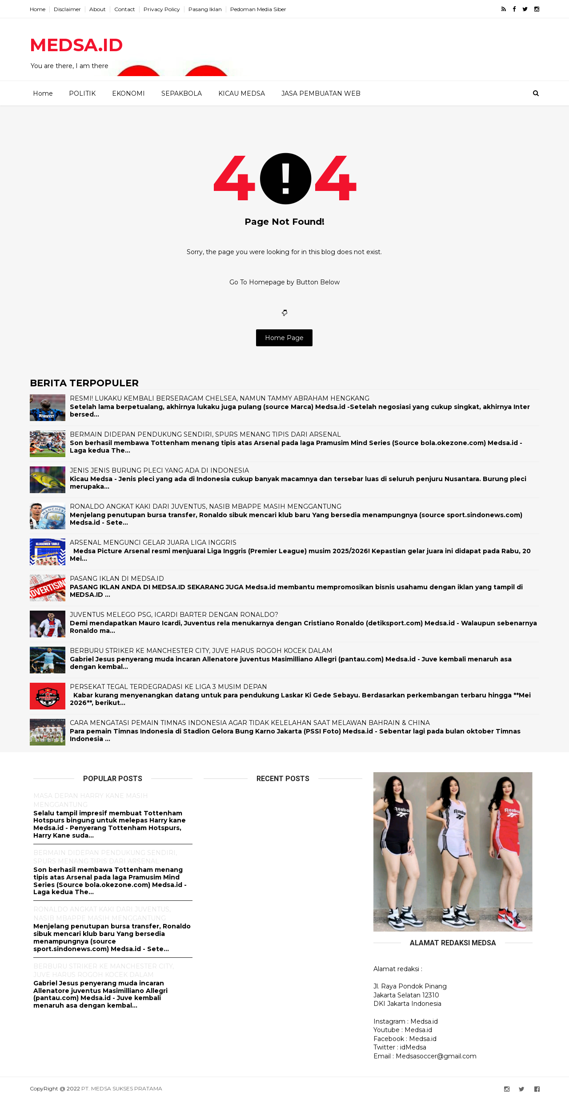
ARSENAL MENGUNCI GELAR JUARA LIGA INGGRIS (156, 548)
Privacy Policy (165, 9)
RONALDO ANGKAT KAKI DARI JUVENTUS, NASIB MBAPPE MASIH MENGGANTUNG (209, 512)
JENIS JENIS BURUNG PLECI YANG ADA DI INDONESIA (162, 476)
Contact (128, 9)
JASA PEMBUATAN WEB (320, 93)
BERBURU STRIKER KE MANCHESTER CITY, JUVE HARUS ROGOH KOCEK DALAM (204, 656)
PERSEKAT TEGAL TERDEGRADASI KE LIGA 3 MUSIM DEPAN (172, 693)
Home (41, 9)
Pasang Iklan (208, 9)
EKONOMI (128, 93)
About (101, 9)
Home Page (284, 343)
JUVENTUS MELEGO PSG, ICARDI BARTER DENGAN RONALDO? (177, 620)
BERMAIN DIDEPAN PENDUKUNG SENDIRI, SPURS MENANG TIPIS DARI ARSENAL (209, 440)
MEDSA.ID (80, 45)
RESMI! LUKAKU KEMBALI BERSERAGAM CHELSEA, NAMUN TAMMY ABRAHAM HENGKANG (223, 404)
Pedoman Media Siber (262, 9)
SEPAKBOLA (181, 93)
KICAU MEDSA (241, 93)
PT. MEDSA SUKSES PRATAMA (125, 1094)
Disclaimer (70, 9)
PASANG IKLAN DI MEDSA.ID (120, 584)
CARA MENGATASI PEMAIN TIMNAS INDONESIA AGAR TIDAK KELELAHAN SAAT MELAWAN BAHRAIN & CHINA (253, 729)
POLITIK (81, 93)
